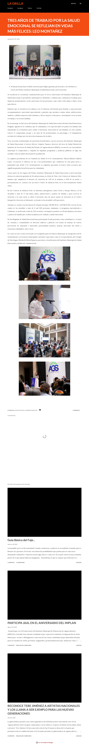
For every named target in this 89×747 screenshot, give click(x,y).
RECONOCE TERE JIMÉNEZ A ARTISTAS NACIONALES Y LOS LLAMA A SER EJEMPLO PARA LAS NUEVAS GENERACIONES (44, 709)
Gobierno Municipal (31, 410)
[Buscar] (73, 3)
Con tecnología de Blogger (44, 742)
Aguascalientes (19, 410)
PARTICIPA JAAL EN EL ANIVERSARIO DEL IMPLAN (42, 623)
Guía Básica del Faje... (21, 540)
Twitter (30, 8)
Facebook (10, 8)
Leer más (78, 562)
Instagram (20, 8)
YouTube (39, 8)
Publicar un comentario (23, 645)
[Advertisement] (44, 469)
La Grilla (15, 3)
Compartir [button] (76, 410)
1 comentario (20, 562)
